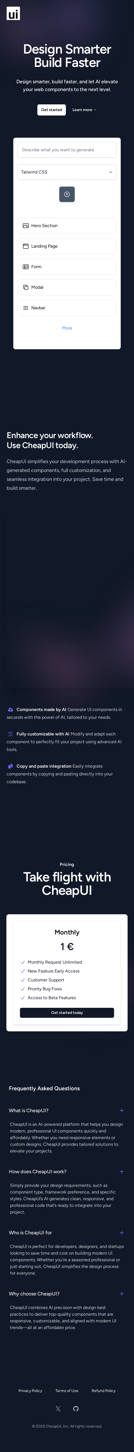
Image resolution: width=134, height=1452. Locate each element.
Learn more (85, 109)
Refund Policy (103, 1390)
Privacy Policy (30, 1390)
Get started (51, 109)
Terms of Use (66, 1390)
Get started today (67, 1012)
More (67, 328)
